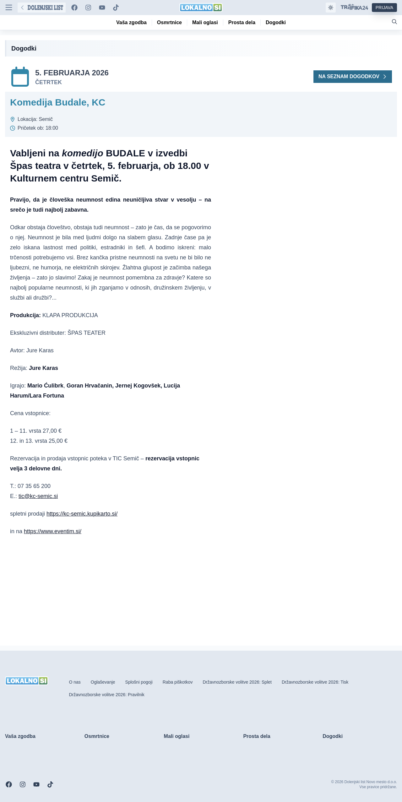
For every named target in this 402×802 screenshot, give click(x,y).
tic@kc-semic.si (38, 496)
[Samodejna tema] (331, 8)
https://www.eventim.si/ (52, 531)
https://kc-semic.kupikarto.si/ (81, 514)
